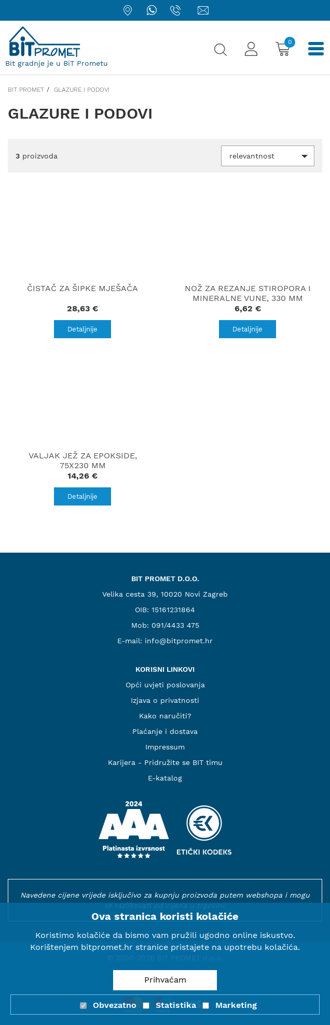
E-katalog (165, 778)
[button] (267, 156)
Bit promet (26, 89)
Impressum (165, 747)
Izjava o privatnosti (165, 700)
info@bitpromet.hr (179, 641)
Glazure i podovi (81, 89)
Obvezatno (114, 1005)
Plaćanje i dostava (165, 731)
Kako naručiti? (165, 716)
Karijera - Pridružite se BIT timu (165, 762)
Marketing (236, 1005)
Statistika (176, 1005)
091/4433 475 (175, 625)
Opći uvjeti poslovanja (165, 685)
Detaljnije (82, 329)
